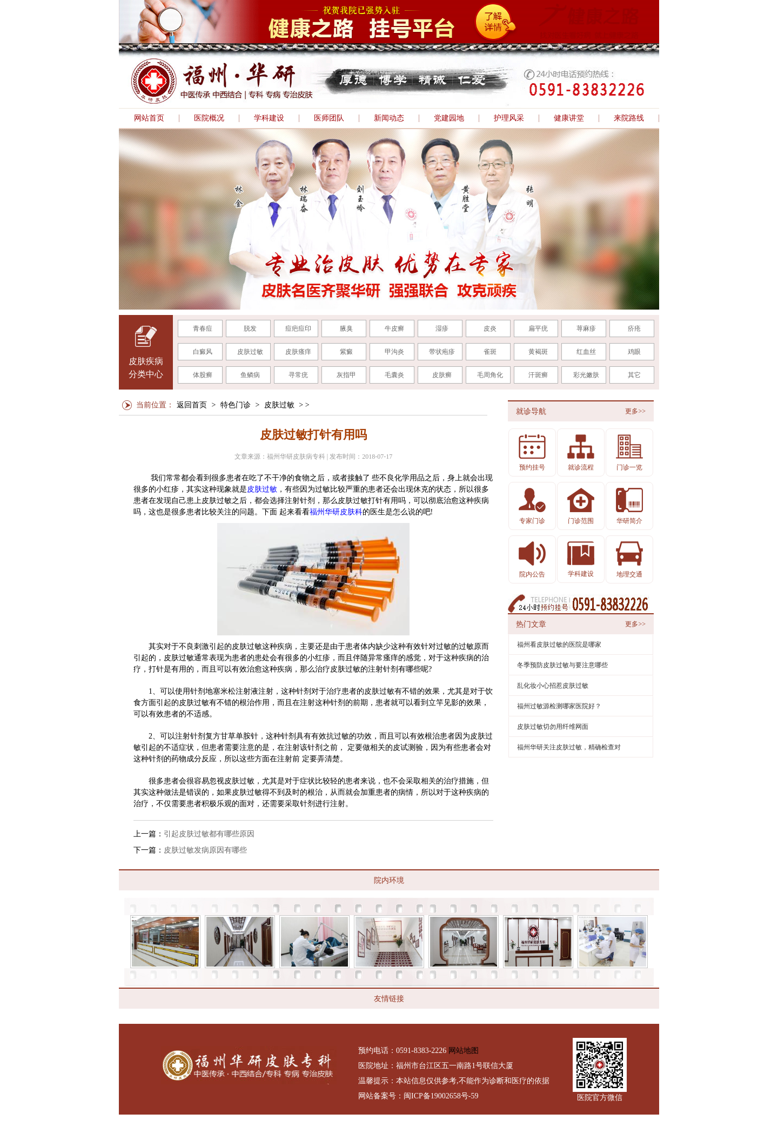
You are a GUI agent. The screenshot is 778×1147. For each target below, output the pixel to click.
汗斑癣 (538, 375)
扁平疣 (538, 328)
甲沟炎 (394, 351)
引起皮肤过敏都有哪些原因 (209, 834)
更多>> (635, 411)
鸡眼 (634, 351)
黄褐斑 (538, 351)
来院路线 (629, 118)
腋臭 (346, 328)
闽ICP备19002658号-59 (441, 1096)
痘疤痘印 (298, 328)
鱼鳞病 (250, 375)
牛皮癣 (394, 328)
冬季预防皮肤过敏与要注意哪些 (562, 665)
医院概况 (209, 118)
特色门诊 (235, 405)
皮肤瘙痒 (298, 351)
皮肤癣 (442, 375)
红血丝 (586, 351)
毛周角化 (490, 375)
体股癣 (202, 375)
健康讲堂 (569, 118)
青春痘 (202, 328)
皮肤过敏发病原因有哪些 (205, 850)
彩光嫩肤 (586, 375)
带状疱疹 (442, 351)
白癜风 (202, 351)
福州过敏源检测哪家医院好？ (559, 706)
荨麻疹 (586, 328)
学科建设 (269, 118)
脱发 (250, 328)
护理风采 (509, 118)
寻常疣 (298, 375)
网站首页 (149, 118)
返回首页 (192, 405)
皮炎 (490, 328)
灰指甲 (346, 375)
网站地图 (463, 1051)
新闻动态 (389, 118)
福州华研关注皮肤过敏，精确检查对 (569, 747)
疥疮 (634, 328)
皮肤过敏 (250, 351)
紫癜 (346, 351)
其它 (634, 375)
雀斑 (490, 351)
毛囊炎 (394, 375)
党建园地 (449, 118)
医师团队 (329, 118)
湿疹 (441, 328)
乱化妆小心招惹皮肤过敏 (552, 685)
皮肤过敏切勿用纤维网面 (552, 726)
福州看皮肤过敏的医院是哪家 (559, 644)
